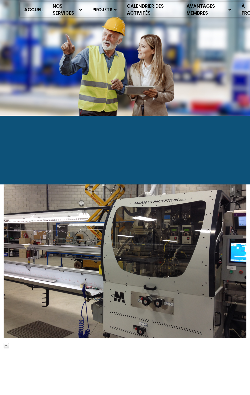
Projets (104, 9)
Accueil (34, 9)
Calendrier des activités (145, 10)
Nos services (67, 10)
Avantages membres (209, 10)
